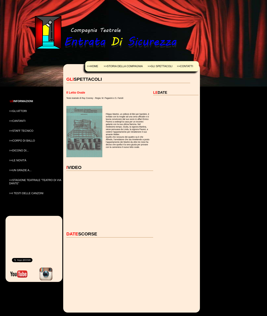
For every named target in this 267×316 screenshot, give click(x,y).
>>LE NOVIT (17, 160)
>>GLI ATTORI (18, 111)
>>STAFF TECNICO (21, 130)
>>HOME (92, 66)
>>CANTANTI (17, 120)
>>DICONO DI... (19, 150)
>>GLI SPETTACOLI (160, 66)
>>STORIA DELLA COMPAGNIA (123, 66)
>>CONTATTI (185, 66)
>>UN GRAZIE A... (20, 170)
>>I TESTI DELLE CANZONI (26, 193)
